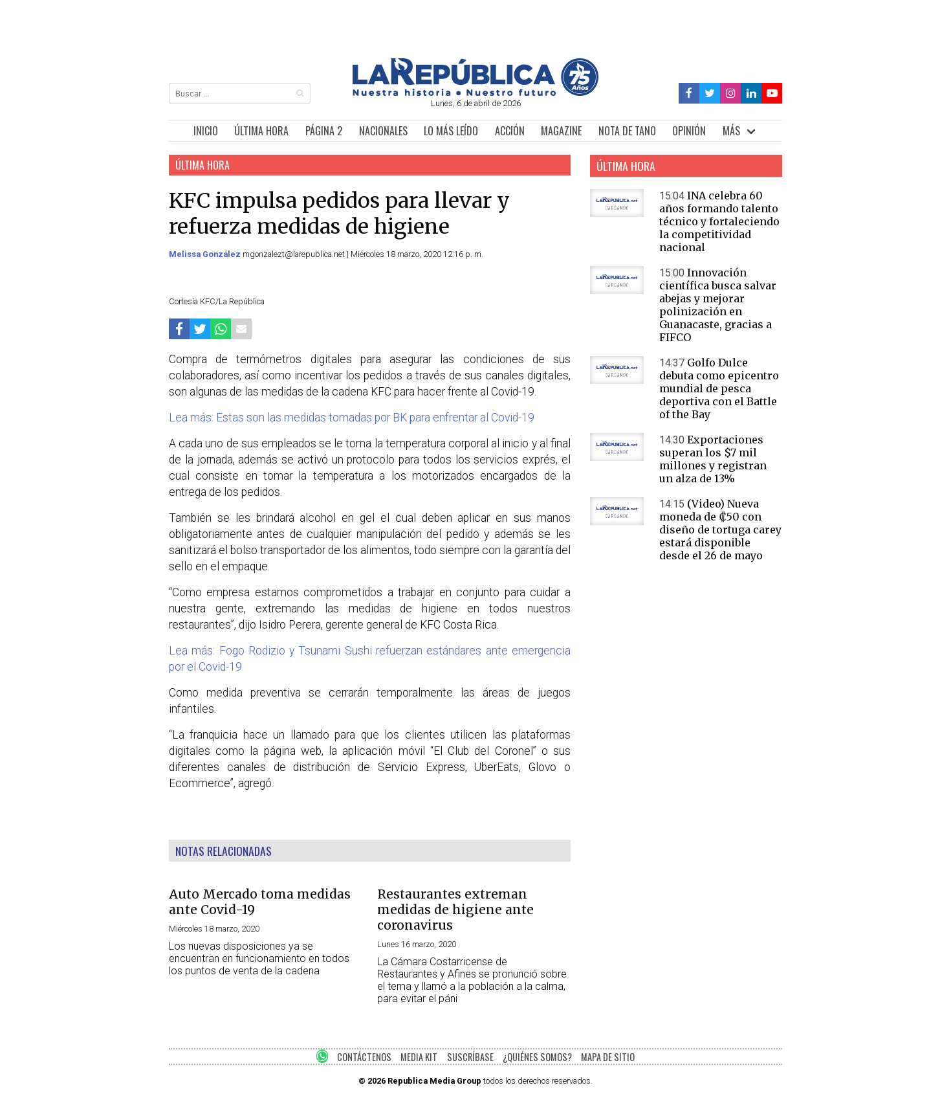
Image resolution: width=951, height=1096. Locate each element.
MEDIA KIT (418, 1057)
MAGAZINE (561, 131)
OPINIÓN (689, 131)
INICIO (205, 131)
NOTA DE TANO (627, 131)
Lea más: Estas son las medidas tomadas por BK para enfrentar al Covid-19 (351, 417)
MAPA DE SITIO (608, 1057)
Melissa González (206, 254)
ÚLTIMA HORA (261, 131)
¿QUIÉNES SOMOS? (537, 1057)
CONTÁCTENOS (364, 1057)
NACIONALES (383, 131)
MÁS (731, 131)
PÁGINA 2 (323, 131)
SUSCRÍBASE (470, 1057)
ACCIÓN (510, 131)
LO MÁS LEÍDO (451, 131)
